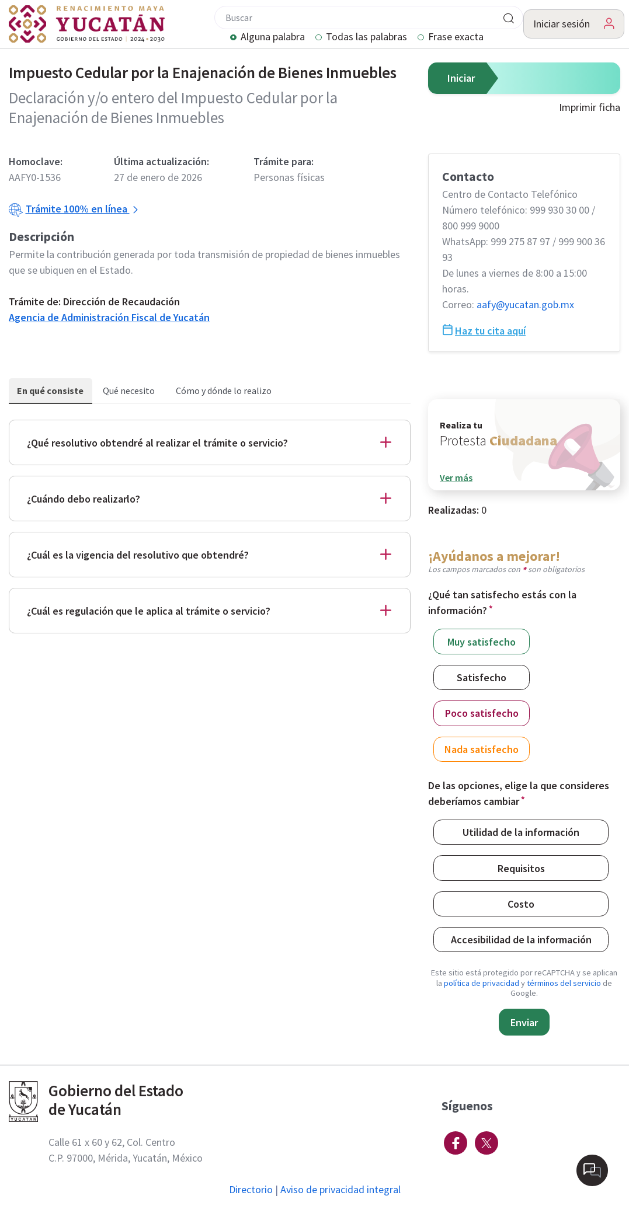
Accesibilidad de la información (521, 939)
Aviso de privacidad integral (340, 1189)
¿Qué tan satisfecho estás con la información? (502, 602)
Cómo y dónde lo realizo (224, 390)
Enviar (524, 1022)
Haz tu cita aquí (484, 330)
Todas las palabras (366, 37)
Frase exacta (456, 37)
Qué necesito (129, 390)
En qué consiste (50, 390)
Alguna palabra (273, 37)
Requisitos (521, 867)
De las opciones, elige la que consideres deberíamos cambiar (518, 793)
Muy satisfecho (481, 641)
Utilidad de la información (521, 831)
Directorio (251, 1189)
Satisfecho (481, 677)
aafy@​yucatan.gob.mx (525, 304)
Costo (521, 903)
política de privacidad (481, 983)
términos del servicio (564, 983)
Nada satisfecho (481, 748)
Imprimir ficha (589, 107)
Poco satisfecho (482, 712)
